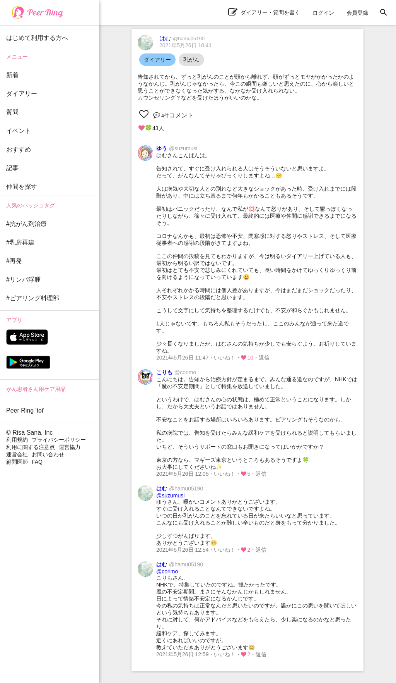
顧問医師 (17, 462)
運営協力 (69, 447)
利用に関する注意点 (30, 447)
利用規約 (17, 440)
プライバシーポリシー (59, 440)
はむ (182, 38)
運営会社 (17, 454)
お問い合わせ (48, 454)
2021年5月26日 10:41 (185, 45)
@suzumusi (170, 495)
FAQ (37, 462)
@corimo (167, 571)
